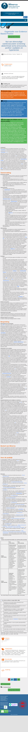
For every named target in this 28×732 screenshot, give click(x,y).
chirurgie (16, 651)
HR (6, 277)
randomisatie (7, 189)
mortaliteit (18, 652)
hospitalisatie (21, 651)
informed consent (7, 198)
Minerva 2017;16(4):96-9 (20, 504)
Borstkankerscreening (19, 514)
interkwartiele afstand (5, 661)
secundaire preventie (15, 653)
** (19, 402)
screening (3, 149)
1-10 (6, 152)
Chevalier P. (7, 639)
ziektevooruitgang (17, 654)
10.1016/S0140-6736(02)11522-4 (17, 481)
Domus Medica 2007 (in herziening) (14, 526)
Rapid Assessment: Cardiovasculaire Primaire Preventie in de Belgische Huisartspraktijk (14, 531)
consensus (15, 619)
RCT (2, 168)
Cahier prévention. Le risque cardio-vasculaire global (15, 527)
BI (12, 279)
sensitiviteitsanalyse (6, 373)
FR (25, 17)
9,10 (22, 163)
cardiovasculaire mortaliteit (10, 651)
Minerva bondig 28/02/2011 (11, 497)
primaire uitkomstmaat (18, 341)
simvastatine (21, 653)
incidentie (20, 296)
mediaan (14, 270)
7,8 (5, 410)
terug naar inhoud (14, 36)
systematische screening (9, 654)
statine (3, 654)
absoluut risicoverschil (9, 660)
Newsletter (4, 711)
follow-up (11, 212)
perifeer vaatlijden (7, 653)
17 (18, 442)
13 (21, 402)
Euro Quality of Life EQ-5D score (19, 660)
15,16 (17, 432)
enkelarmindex (14, 201)
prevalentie (3, 332)
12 (25, 388)
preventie (9, 376)
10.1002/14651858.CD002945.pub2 (9, 487)
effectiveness (19, 493)
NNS (18, 286)
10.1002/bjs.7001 (14, 502)
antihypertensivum (22, 650)
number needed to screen (14, 661)
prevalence (20, 509)
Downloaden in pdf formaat (8, 73)
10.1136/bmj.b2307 (14, 495)
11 (15, 368)
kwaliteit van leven (10, 652)
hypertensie (4, 652)
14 (15, 422)
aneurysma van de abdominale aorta (11, 650)
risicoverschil (6, 280)
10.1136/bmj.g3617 (8, 523)
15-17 (18, 460)
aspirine (3, 651)
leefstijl (15, 652)
